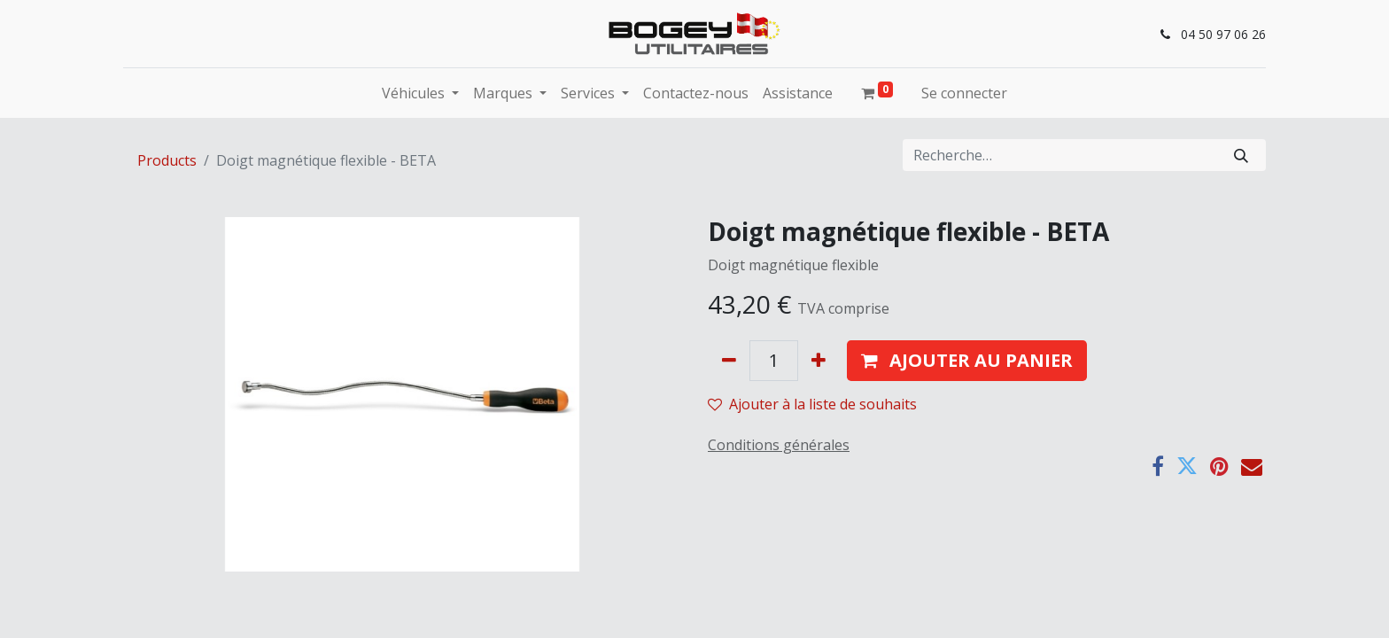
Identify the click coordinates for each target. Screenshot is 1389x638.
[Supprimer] (729, 360)
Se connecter (964, 93)
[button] (967, 360)
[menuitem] (696, 93)
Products (167, 160)
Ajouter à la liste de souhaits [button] (812, 404)
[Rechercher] (1241, 155)
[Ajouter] (818, 360)
